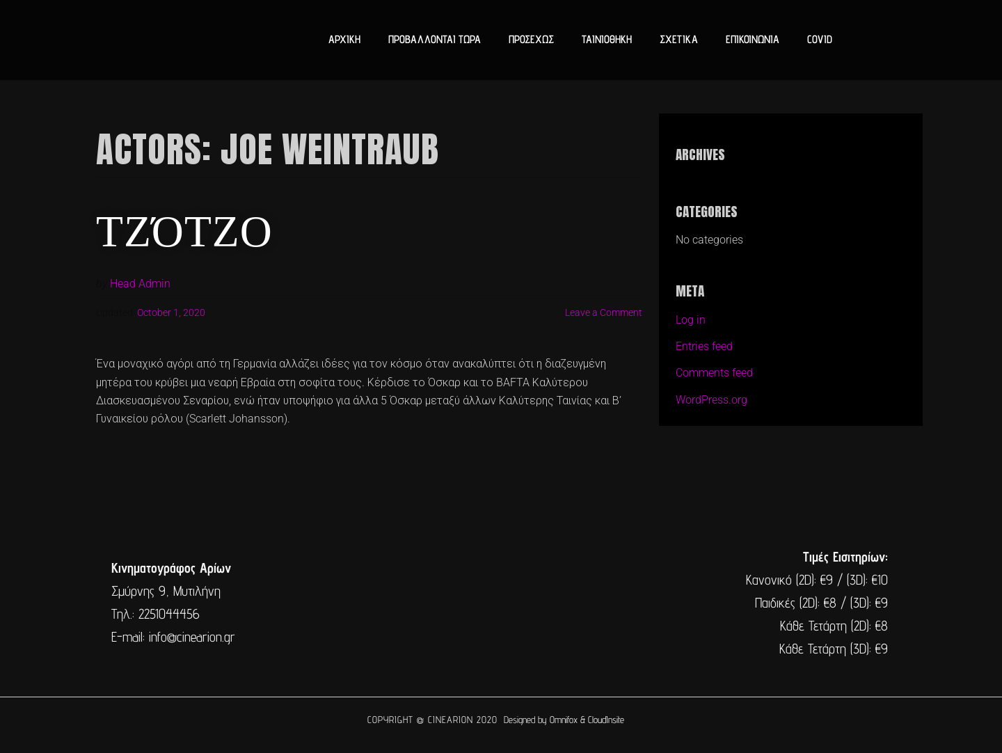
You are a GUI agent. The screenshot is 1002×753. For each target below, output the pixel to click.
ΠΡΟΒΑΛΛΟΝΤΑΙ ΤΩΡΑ (434, 39)
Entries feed (704, 346)
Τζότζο (184, 227)
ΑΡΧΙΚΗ (344, 39)
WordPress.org (711, 399)
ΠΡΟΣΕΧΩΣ (531, 39)
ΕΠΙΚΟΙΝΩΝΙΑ (752, 39)
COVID (819, 39)
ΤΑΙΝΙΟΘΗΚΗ (607, 39)
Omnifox (564, 719)
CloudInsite (606, 719)
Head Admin (140, 283)
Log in (691, 319)
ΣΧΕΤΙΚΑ (679, 39)
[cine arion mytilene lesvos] (500, 602)
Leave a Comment (603, 313)
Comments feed (714, 372)
